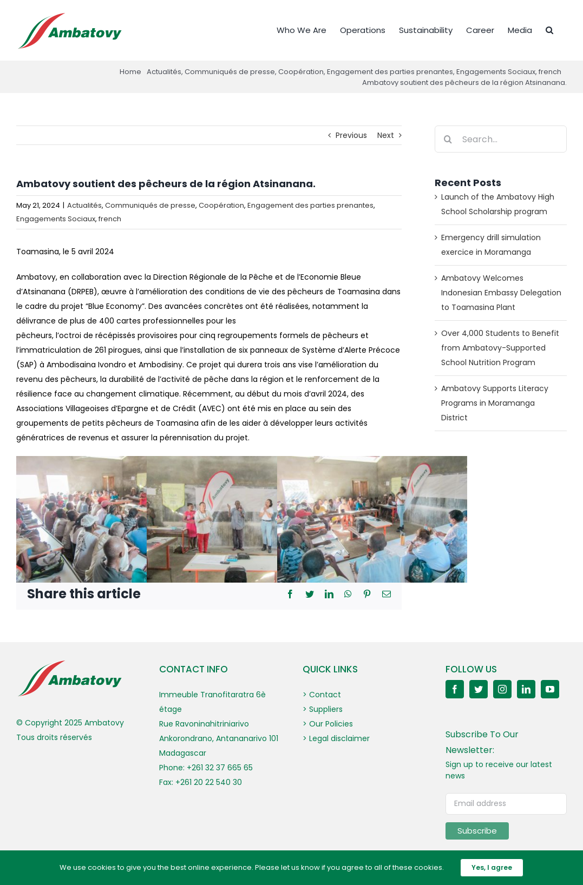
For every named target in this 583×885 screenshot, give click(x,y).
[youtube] (550, 689)
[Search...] (501, 139)
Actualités (84, 205)
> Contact (322, 694)
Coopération (221, 205)
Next (385, 135)
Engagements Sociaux (55, 219)
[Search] (448, 139)
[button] (549, 29)
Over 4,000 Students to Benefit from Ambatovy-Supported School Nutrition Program (500, 348)
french (110, 219)
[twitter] (478, 689)
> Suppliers (323, 709)
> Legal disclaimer (336, 738)
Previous (351, 135)
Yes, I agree (491, 867)
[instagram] (502, 689)
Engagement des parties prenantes (310, 205)
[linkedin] (526, 689)
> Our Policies (328, 723)
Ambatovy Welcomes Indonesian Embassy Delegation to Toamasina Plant (501, 293)
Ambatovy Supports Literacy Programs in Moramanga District (494, 403)
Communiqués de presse (150, 205)
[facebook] (455, 689)
